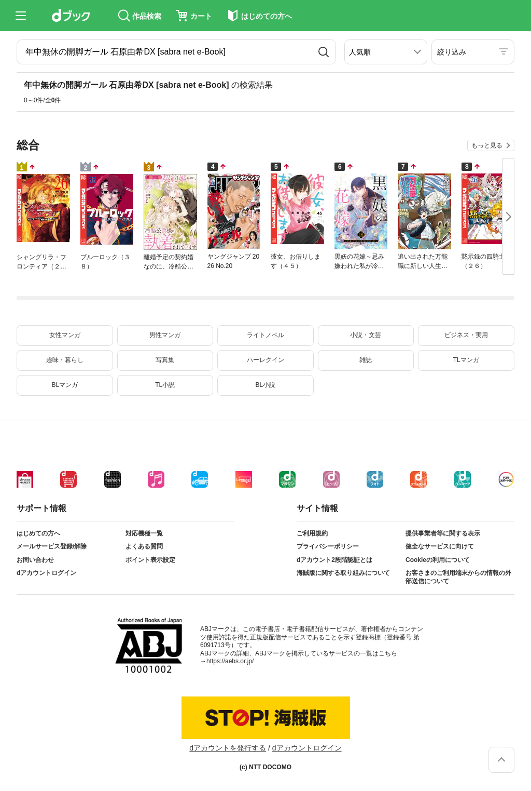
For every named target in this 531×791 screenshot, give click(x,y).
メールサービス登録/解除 (52, 546)
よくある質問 (144, 546)
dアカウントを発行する (227, 748)
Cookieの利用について (438, 560)
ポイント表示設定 (150, 560)
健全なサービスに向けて (440, 546)
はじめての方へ (38, 533)
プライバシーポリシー (328, 546)
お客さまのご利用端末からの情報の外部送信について (458, 577)
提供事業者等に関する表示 (443, 533)
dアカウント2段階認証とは (334, 560)
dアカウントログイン (46, 573)
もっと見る (486, 145)
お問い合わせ (35, 560)
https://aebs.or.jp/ (230, 661)
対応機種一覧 (144, 533)
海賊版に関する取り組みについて (343, 573)
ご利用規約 (312, 533)
